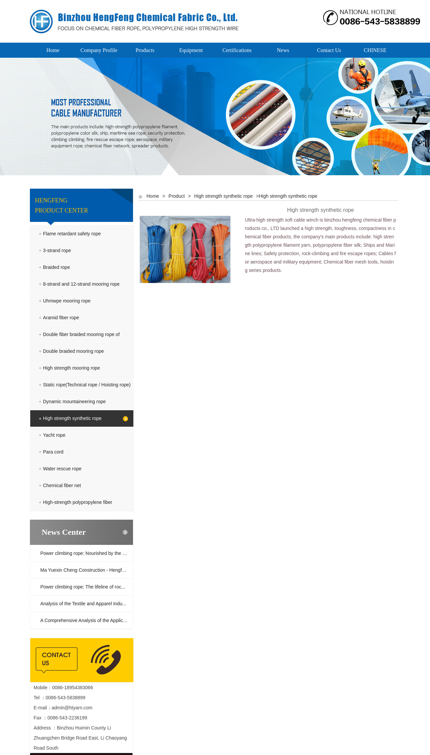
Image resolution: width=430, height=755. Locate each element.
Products (145, 50)
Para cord (53, 452)
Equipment (191, 50)
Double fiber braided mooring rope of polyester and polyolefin (81, 342)
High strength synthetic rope (72, 418)
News (283, 50)
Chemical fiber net (62, 485)
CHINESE (375, 50)
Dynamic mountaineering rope (74, 401)
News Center (64, 532)
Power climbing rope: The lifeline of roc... (82, 586)
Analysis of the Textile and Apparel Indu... (83, 603)
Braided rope (56, 267)
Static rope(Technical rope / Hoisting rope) (87, 384)
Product (177, 196)
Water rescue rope (62, 468)
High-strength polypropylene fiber (77, 502)
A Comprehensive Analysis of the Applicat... (85, 620)
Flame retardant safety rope (72, 233)
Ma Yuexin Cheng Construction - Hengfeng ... (86, 570)
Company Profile (99, 50)
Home (52, 50)
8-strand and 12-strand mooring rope (81, 284)
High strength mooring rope (71, 368)
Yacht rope (54, 435)
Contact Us (329, 50)
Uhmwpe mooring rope (67, 300)
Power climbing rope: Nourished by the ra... (85, 553)
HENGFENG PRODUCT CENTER (61, 205)
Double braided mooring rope (73, 351)
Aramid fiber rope (61, 317)
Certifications (237, 50)
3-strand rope (57, 250)
